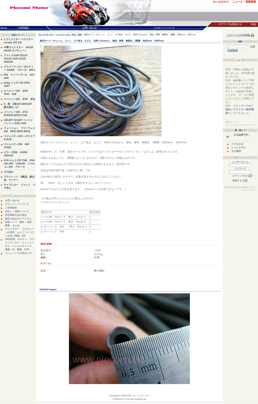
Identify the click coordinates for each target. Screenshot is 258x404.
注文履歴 (236, 151)
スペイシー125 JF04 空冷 (19, 99)
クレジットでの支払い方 (18, 253)
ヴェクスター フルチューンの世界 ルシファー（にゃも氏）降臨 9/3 (19, 232)
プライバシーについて (17, 204)
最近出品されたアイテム (18, 218)
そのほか (9, 171)
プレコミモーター (46, 34)
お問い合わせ (12, 200)
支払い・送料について (17, 211)
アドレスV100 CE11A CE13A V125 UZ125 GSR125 (16, 58)
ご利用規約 (11, 207)
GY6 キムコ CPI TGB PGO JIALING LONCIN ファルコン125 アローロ (19, 163)
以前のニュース (231, 122)
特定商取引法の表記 (16, 215)
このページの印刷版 (238, 34)
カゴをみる (237, 143)
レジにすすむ (238, 147)
